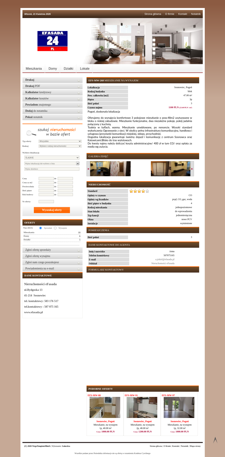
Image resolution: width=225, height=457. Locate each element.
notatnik (34, 117)
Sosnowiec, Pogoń (105, 421)
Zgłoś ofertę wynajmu (37, 256)
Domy (53, 68)
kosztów (37, 98)
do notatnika (36, 110)
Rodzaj (25, 146)
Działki (68, 68)
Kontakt (182, 13)
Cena (24, 178)
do (55, 178)
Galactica (66, 446)
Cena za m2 (27, 182)
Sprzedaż (48, 228)
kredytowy (38, 92)
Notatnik (196, 13)
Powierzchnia (28, 186)
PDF (32, 86)
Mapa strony (195, 446)
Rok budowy (27, 194)
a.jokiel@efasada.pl (164, 259)
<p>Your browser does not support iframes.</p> (142, 327)
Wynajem (63, 228)
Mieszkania (34, 68)
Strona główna (152, 13)
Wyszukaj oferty (52, 209)
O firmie (169, 13)
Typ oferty (26, 141)
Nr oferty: (26, 201)
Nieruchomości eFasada (163, 263)
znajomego (38, 104)
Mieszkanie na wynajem (113, 80)
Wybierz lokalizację (30, 153)
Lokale (84, 68)
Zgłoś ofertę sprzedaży (38, 249)
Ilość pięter (27, 190)
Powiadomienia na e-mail (39, 268)
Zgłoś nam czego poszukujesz (42, 262)
